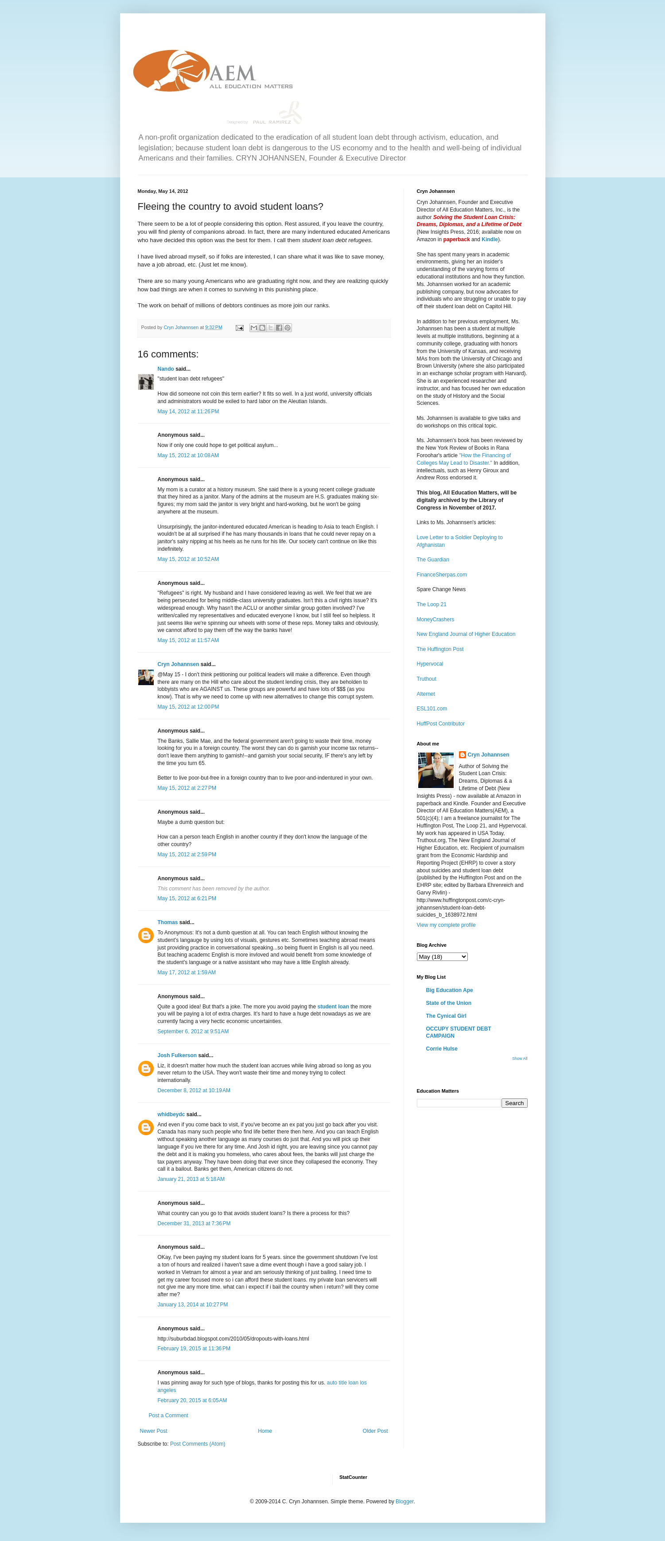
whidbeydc (171, 1114)
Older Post (375, 1431)
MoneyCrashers (436, 619)
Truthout (426, 679)
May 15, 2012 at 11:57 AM (188, 640)
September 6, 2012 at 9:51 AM (193, 1031)
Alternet (426, 694)
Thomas (168, 922)
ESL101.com (432, 709)
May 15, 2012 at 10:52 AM (188, 559)
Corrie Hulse (442, 1049)
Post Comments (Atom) (198, 1444)
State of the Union (449, 1003)
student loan (333, 1007)
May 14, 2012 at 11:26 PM (188, 411)
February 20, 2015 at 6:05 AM (192, 1400)
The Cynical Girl (446, 1016)
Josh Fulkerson (177, 1055)
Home (265, 1431)
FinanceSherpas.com (442, 575)
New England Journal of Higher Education (466, 634)
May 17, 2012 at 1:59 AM (187, 972)
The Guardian (433, 560)
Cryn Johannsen (178, 664)
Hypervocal (430, 664)
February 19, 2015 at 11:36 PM (194, 1348)
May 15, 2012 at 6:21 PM (187, 898)
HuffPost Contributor (441, 724)
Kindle (490, 239)
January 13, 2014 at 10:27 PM (193, 1305)
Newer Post (153, 1431)
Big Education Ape (449, 990)
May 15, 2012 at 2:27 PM (187, 788)
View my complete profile (446, 925)
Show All (520, 1058)
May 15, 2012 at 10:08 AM (188, 455)
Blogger (405, 1501)
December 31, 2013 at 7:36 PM (194, 1223)
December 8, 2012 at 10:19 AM (194, 1090)
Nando (166, 369)
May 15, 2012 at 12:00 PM (188, 707)
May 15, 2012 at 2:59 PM (187, 854)
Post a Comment (168, 1415)
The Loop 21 (432, 604)
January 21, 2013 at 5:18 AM (191, 1179)
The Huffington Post (440, 649)
